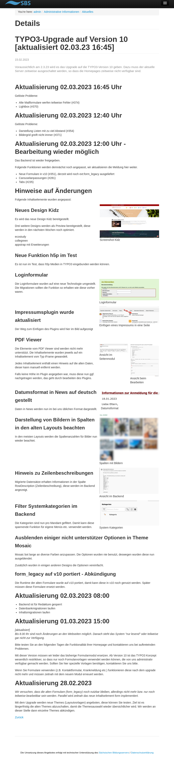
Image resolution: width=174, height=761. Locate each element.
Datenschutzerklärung (142, 752)
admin (37, 11)
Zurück (19, 717)
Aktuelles (87, 11)
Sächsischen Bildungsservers (114, 752)
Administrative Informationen (61, 11)
